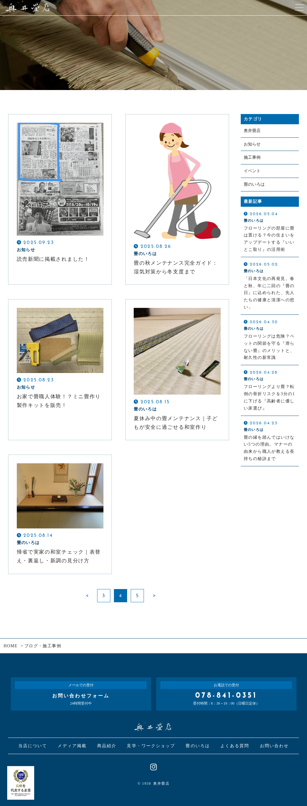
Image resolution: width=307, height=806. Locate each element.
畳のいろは (254, 184)
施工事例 (252, 157)
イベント (252, 171)
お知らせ (252, 144)
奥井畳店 (252, 130)
